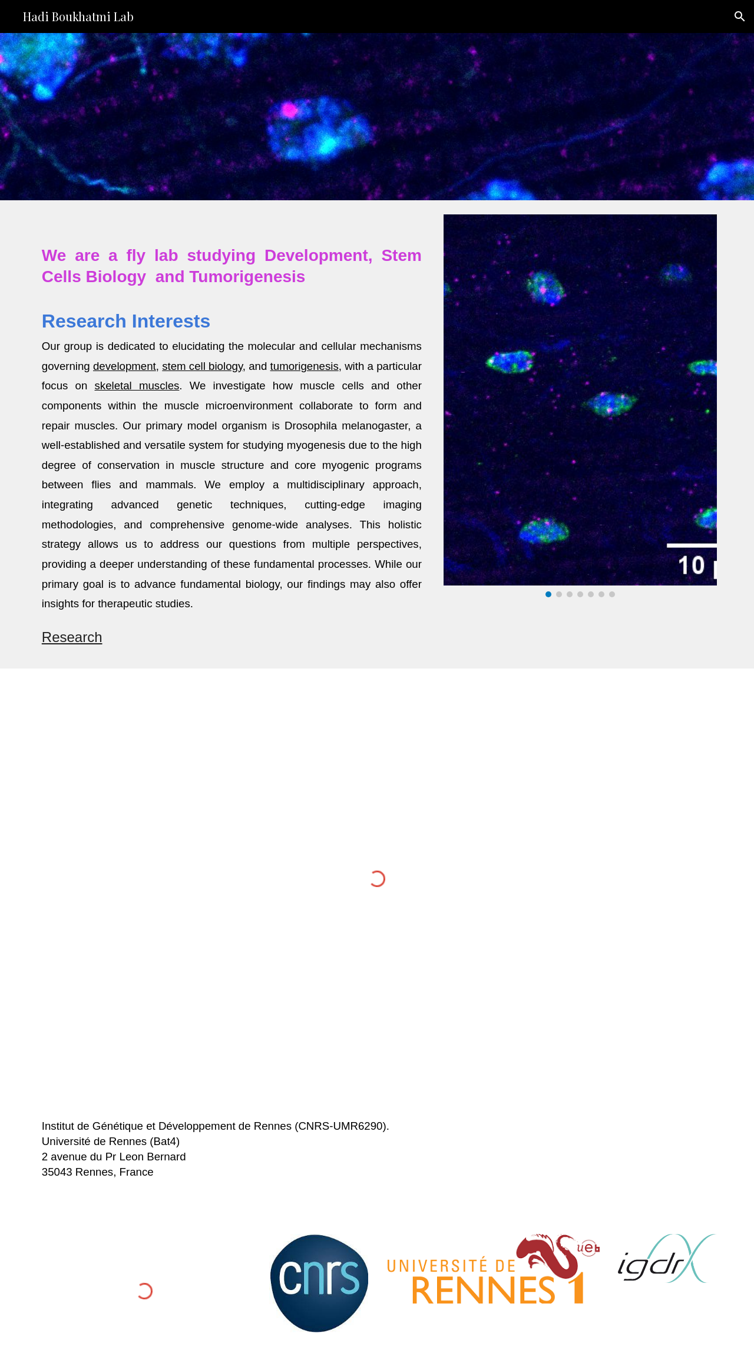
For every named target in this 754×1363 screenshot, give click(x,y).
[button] (740, 16)
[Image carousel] (580, 405)
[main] (231, 434)
